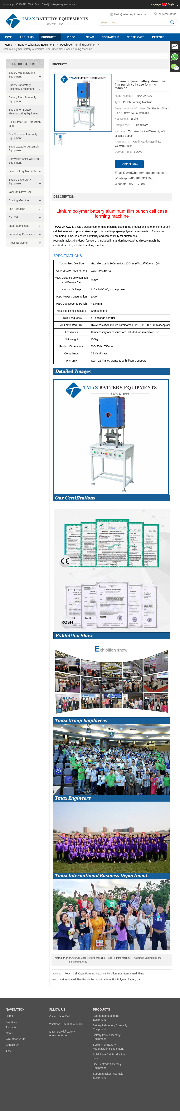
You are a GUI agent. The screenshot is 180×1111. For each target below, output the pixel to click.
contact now (129, 164)
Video (71, 37)
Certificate (135, 37)
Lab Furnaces (17, 208)
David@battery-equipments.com (58, 4)
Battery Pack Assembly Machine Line (61, 1093)
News (90, 37)
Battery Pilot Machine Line (139, 1093)
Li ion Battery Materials (22, 171)
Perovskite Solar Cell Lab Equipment (24, 160)
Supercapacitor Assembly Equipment (24, 148)
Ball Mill (13, 217)
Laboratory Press (19, 225)
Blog (8, 1050)
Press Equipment (19, 242)
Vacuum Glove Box (20, 191)
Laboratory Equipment (22, 234)
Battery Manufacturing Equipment (22, 74)
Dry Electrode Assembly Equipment (23, 136)
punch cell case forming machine (87, 958)
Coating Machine (19, 200)
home (8, 44)
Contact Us (110, 37)
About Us (27, 37)
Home (8, 37)
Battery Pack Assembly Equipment (22, 99)
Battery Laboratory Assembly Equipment (21, 86)
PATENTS (158, 37)
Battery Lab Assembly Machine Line (103, 1093)
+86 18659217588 (23, 4)
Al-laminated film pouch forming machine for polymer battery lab (100, 979)
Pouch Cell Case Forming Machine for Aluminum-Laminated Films (104, 973)
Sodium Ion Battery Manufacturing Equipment (24, 111)
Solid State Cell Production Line (25, 123)
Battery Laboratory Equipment (36, 44)
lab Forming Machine (119, 958)
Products (48, 37)
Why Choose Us (15, 1039)
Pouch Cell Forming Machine (77, 44)
